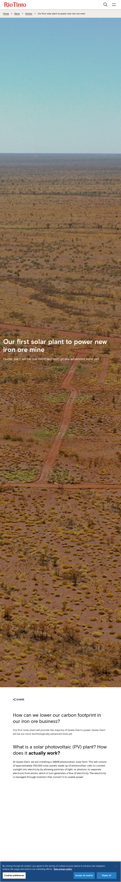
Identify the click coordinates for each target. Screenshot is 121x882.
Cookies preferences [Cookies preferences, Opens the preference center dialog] (14, 875)
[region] (60, 871)
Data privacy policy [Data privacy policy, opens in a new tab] (63, 869)
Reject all (106, 875)
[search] (106, 5)
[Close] (115, 866)
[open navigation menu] (114, 5)
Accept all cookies (84, 875)
